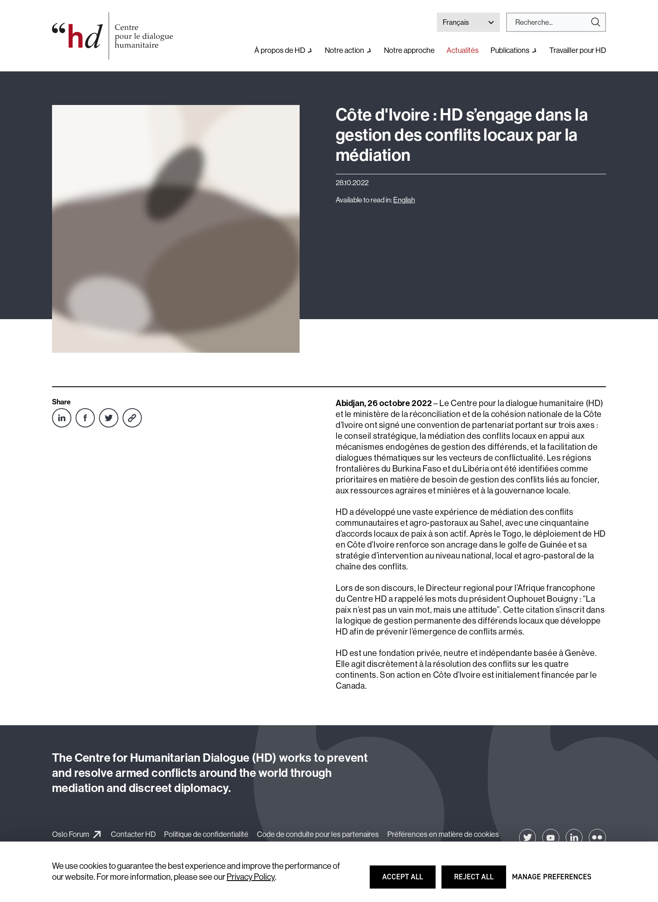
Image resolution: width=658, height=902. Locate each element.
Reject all (479, 880)
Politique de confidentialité (206, 834)
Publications (510, 50)
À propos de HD (279, 50)
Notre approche (409, 50)
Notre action (344, 50)
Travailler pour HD (577, 50)
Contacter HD (133, 834)
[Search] (552, 22)
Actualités (462, 50)
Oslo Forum (70, 834)
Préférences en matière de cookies (443, 834)
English (404, 200)
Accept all (408, 880)
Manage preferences (551, 880)
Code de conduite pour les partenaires (318, 834)
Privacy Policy (251, 877)
